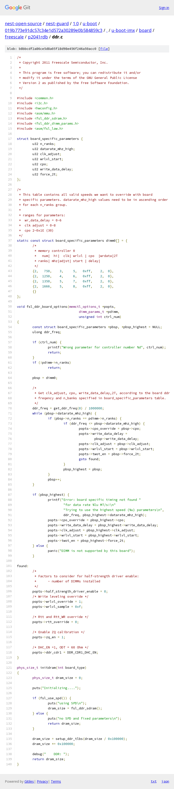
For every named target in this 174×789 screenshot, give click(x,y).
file (104, 49)
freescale (14, 37)
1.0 (76, 23)
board (145, 30)
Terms (56, 781)
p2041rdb (38, 37)
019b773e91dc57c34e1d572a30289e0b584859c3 (53, 30)
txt (154, 781)
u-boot (90, 23)
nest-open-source (23, 23)
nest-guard (57, 23)
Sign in (164, 7)
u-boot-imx (123, 30)
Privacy (42, 781)
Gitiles (29, 781)
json (165, 781)
